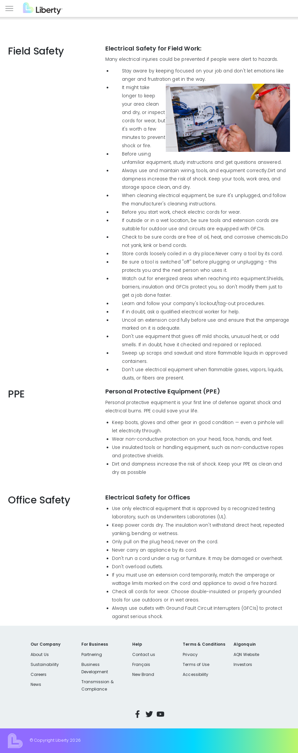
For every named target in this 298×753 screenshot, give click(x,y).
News (36, 684)
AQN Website (246, 654)
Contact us (143, 654)
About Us (40, 654)
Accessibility (195, 674)
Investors (243, 664)
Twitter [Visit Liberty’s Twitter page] (149, 714)
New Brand (143, 674)
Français (141, 664)
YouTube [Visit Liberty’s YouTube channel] (160, 714)
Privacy (190, 654)
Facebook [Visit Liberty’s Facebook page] (137, 714)
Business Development (94, 668)
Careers (39, 674)
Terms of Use (196, 664)
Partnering (91, 654)
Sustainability (45, 664)
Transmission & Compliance (97, 685)
